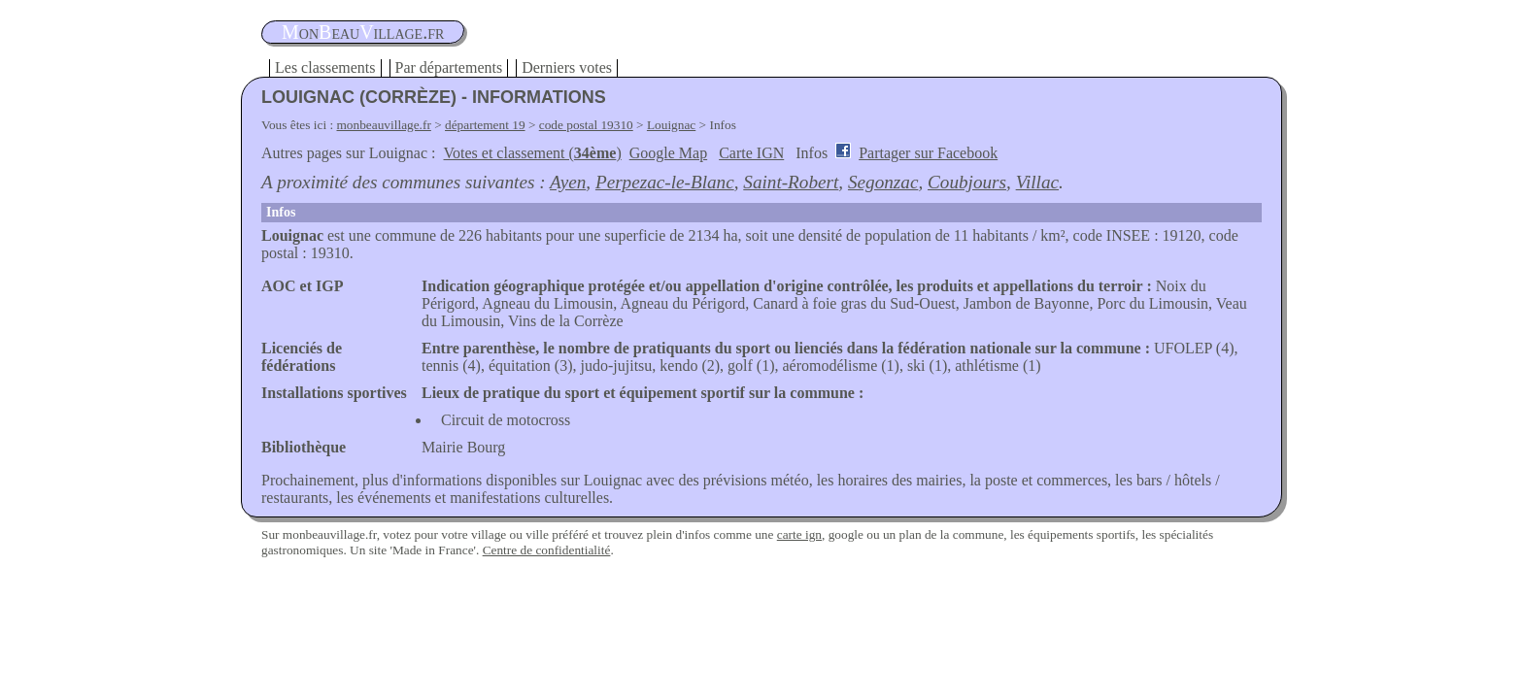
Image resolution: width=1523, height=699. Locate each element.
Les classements (325, 67)
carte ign (799, 534)
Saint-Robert (790, 182)
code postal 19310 (586, 124)
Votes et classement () (533, 153)
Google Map (668, 153)
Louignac (671, 124)
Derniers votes (567, 67)
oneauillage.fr (363, 32)
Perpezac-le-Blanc (664, 182)
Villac (1037, 182)
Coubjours (967, 182)
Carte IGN (751, 153)
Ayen (568, 182)
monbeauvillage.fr (384, 124)
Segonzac (883, 182)
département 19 (485, 124)
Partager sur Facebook (928, 153)
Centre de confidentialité (547, 550)
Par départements (449, 67)
